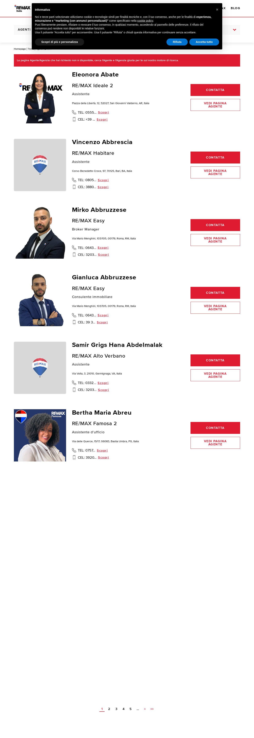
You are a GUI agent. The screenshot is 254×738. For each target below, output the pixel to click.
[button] (217, 9)
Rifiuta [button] (177, 42)
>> (152, 709)
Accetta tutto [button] (204, 42)
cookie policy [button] (145, 20)
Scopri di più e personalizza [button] (59, 42)
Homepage (20, 49)
